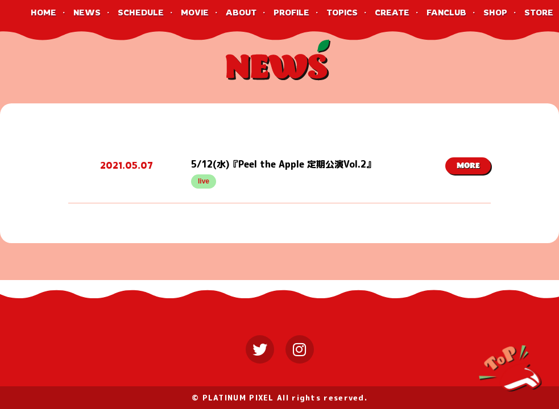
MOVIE (195, 12)
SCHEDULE (141, 12)
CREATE (392, 12)
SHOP (495, 12)
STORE (538, 12)
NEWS (87, 12)
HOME (43, 12)
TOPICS (342, 12)
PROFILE (291, 12)
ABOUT (241, 12)
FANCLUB (446, 12)
